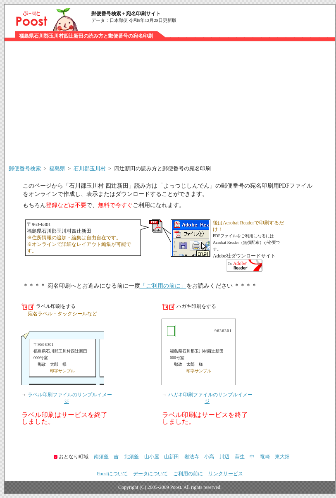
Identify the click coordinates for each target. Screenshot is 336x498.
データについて (150, 474)
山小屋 (151, 457)
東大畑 (282, 457)
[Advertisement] (170, 103)
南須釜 (101, 457)
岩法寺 (191, 457)
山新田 (171, 457)
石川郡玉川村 (90, 168)
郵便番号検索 (25, 168)
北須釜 (131, 457)
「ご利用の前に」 (163, 286)
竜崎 (265, 457)
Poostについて (112, 474)
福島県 (57, 168)
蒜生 (240, 457)
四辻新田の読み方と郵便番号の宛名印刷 (162, 168)
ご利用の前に (188, 474)
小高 (209, 457)
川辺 (224, 457)
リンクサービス (225, 474)
